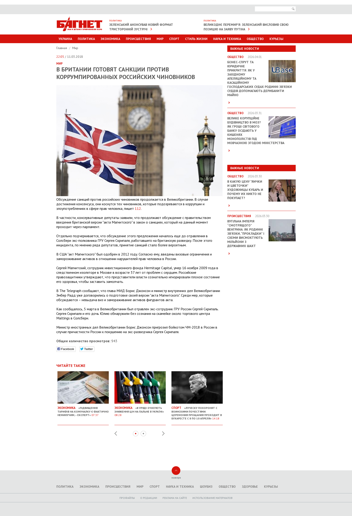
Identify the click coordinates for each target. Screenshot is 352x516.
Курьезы (276, 39)
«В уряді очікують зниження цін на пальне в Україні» (140, 410)
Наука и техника (227, 39)
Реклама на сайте (175, 498)
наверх (176, 477)
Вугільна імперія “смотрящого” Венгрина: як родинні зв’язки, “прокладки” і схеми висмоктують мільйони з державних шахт (245, 233)
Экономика (110, 39)
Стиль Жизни (196, 39)
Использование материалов (212, 498)
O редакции (148, 498)
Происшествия (138, 39)
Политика (86, 39)
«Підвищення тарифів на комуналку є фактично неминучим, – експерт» (83, 410)
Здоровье (250, 486)
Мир (160, 39)
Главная (62, 48)
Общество (255, 39)
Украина (65, 39)
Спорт (174, 39)
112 (138, 208)
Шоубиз (206, 486)
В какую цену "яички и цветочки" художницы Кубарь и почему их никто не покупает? (245, 189)
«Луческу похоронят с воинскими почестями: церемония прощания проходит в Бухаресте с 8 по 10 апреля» (197, 411)
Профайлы (127, 498)
